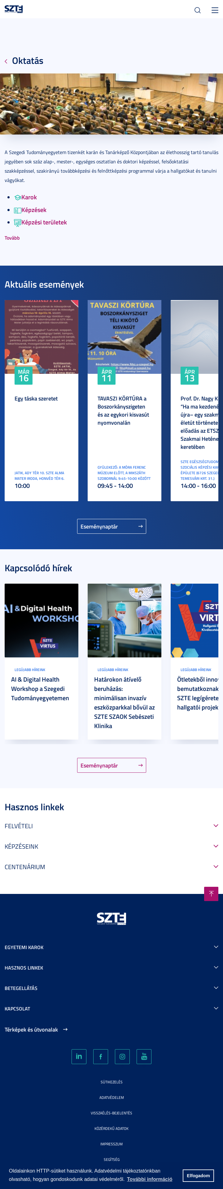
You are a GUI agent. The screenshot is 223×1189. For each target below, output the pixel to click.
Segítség (112, 1159)
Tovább (12, 237)
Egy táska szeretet (36, 398)
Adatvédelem (111, 1097)
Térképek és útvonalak (31, 1029)
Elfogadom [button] (198, 1175)
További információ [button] (149, 1179)
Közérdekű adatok (111, 1128)
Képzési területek (40, 222)
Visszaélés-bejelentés (111, 1113)
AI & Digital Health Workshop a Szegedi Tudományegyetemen (40, 688)
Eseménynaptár (99, 526)
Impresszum (111, 1144)
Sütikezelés (112, 1082)
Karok (25, 196)
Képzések (30, 209)
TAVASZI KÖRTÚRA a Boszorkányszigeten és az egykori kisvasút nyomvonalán (123, 410)
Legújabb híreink (30, 669)
